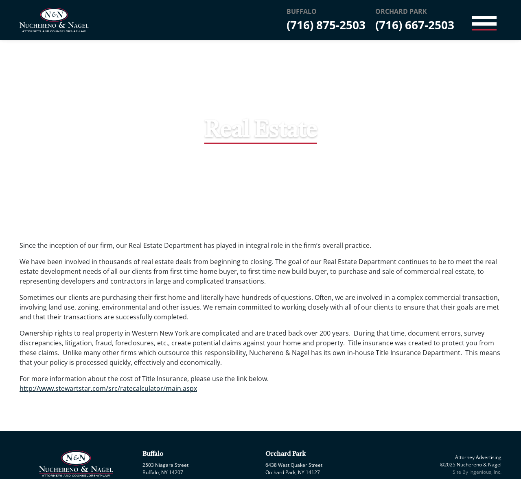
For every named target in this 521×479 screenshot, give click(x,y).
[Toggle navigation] (484, 20)
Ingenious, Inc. (485, 471)
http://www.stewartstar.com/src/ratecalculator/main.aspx (108, 388)
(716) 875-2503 (326, 25)
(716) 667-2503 (414, 25)
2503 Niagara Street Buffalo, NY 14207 (165, 469)
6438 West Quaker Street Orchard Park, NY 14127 (293, 469)
